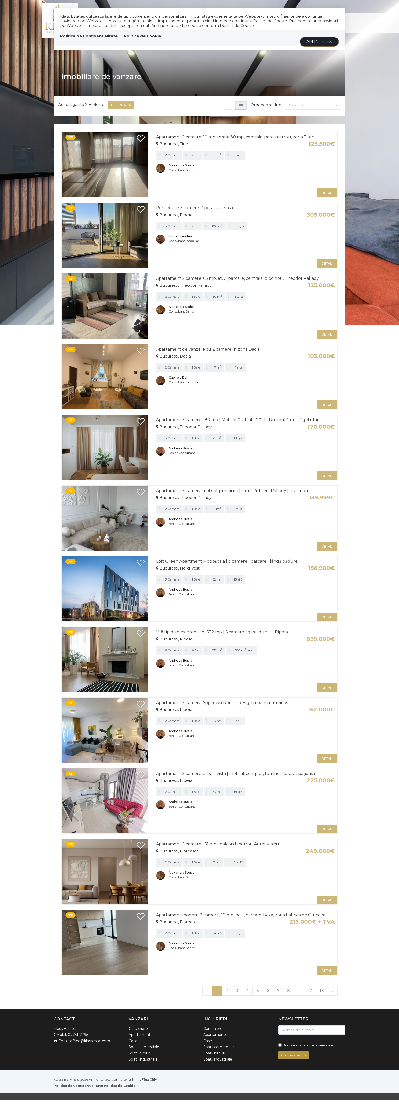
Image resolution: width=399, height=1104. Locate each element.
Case (133, 1044)
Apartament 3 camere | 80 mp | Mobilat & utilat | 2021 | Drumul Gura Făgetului (237, 423)
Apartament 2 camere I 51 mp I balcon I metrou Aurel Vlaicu (217, 847)
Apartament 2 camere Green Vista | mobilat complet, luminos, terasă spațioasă (235, 776)
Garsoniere (138, 1032)
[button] (313, 108)
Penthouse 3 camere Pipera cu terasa (194, 211)
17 (310, 994)
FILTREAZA (121, 108)
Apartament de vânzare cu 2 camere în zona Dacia (208, 352)
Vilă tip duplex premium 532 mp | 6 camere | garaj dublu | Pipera (222, 635)
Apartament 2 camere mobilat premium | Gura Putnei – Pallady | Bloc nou (232, 494)
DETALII (327, 196)
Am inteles (319, 41)
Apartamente (141, 1038)
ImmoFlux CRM (144, 1083)
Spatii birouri (139, 1056)
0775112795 (78, 1038)
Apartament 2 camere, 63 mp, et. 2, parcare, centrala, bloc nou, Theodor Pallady (237, 282)
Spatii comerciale (144, 1050)
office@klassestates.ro (90, 1044)
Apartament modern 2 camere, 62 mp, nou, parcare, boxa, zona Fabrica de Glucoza (240, 918)
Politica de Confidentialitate (89, 36)
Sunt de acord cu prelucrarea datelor (307, 1049)
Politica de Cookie (142, 36)
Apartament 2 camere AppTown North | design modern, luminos (222, 706)
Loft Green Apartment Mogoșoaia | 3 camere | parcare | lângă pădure (227, 564)
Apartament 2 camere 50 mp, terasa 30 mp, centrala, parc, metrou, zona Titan (235, 140)
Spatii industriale (143, 1063)
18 (322, 994)
